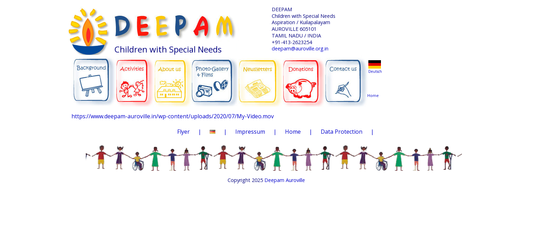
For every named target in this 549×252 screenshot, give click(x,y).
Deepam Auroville (284, 180)
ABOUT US (173, 77)
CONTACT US (346, 78)
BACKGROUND (93, 77)
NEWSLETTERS (261, 76)
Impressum (250, 131)
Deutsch (375, 71)
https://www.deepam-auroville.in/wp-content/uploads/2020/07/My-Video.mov (172, 116)
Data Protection (341, 131)
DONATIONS (304, 77)
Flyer (183, 131)
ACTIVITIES (137, 77)
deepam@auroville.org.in (300, 48)
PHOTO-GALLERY (214, 78)
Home (374, 82)
